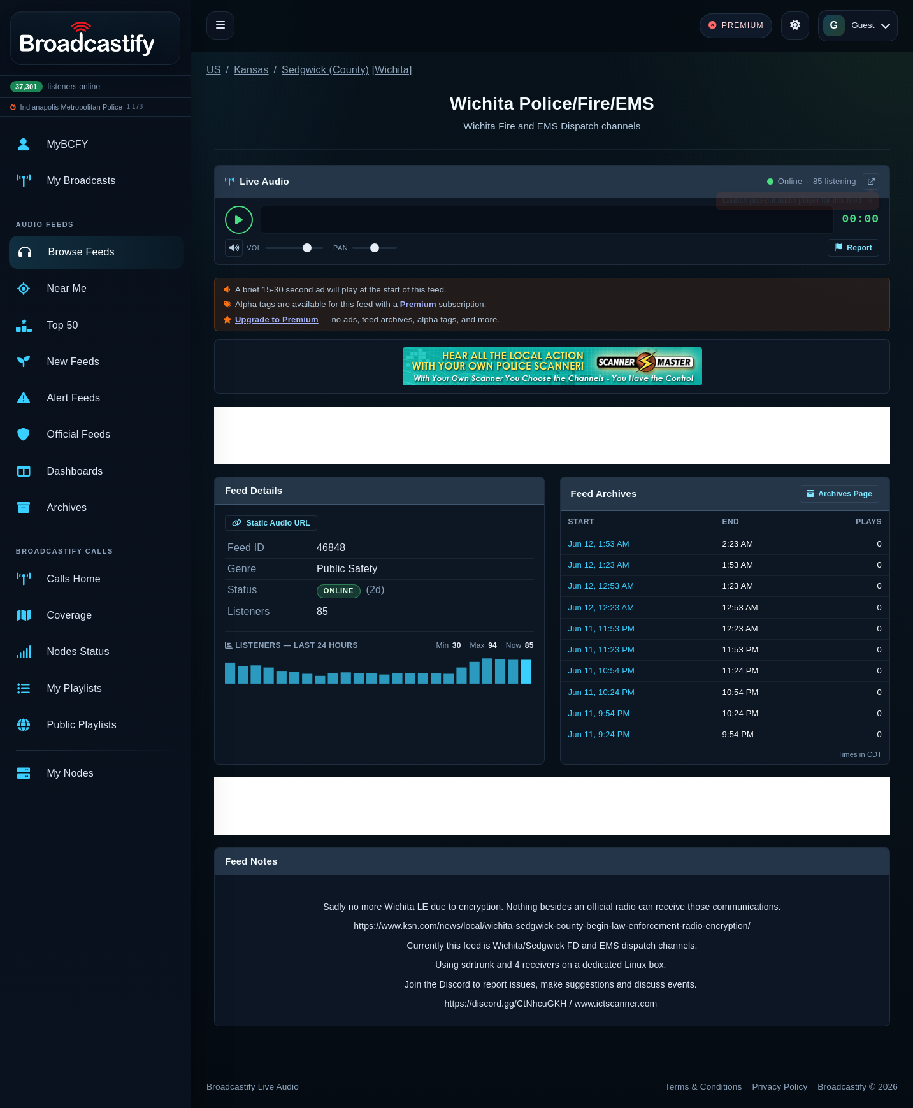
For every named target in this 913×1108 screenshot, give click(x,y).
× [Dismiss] (870, 203)
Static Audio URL (271, 523)
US (213, 69)
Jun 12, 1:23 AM (598, 565)
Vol (254, 248)
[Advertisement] (552, 435)
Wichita (392, 69)
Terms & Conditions (703, 1086)
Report (853, 247)
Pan (340, 248)
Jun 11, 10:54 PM (601, 670)
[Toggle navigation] (220, 25)
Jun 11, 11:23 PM (601, 649)
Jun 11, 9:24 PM (599, 734)
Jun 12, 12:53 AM (601, 586)
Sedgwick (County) (325, 69)
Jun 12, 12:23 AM (601, 607)
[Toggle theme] (795, 25)
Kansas (251, 69)
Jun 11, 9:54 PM (599, 713)
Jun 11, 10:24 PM (601, 692)
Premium (418, 304)
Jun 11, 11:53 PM (601, 628)
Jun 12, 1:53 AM (598, 544)
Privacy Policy (780, 1086)
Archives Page (839, 493)
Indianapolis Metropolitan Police (71, 107)
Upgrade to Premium (277, 319)
